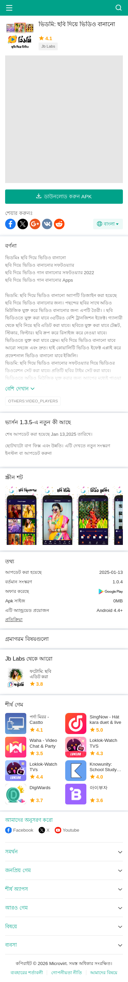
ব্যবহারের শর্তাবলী (27, 972)
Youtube (70, 830)
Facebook (23, 830)
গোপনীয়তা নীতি (66, 972)
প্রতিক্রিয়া (14, 619)
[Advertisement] (64, 119)
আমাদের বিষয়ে (103, 972)
